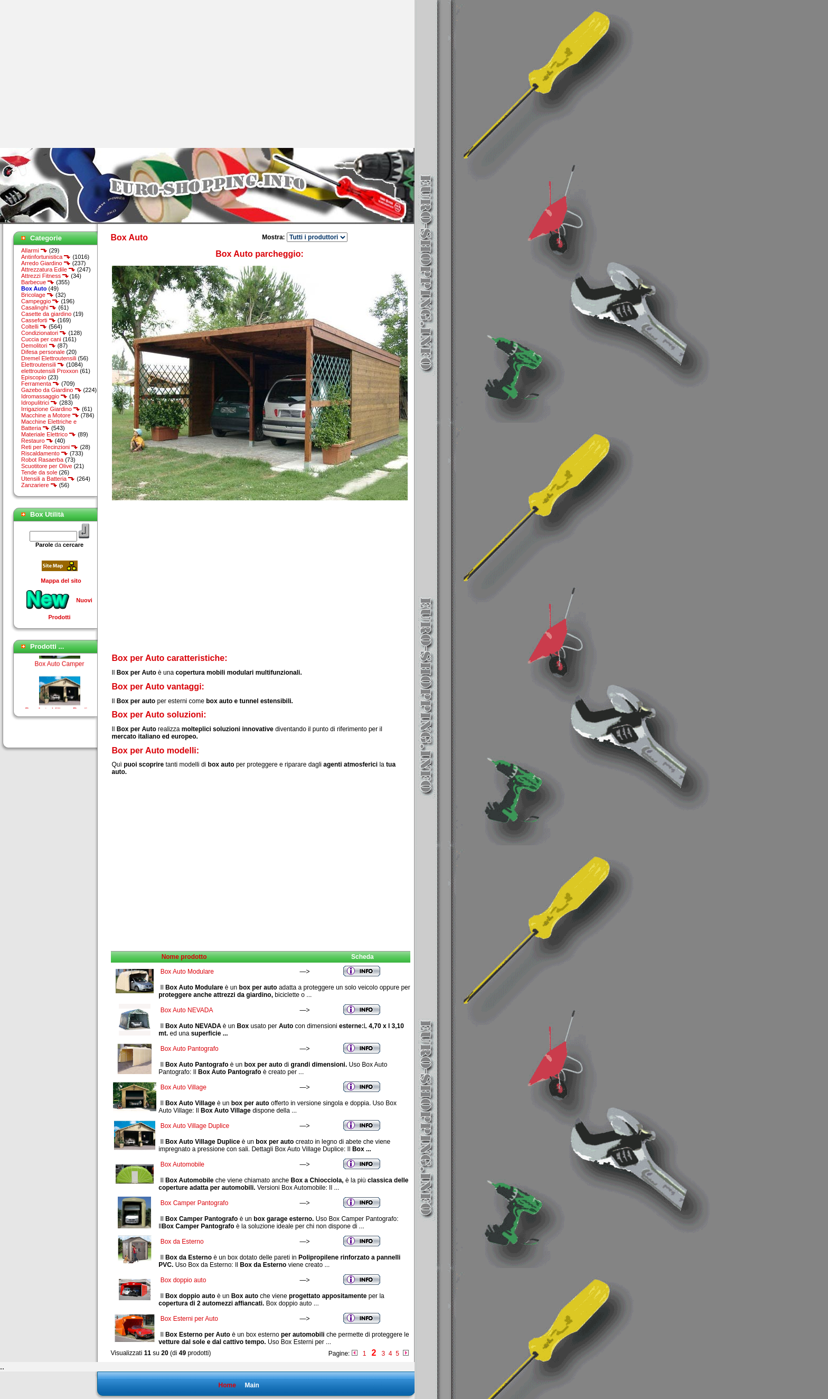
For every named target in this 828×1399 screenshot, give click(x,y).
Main (251, 1385)
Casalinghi (39, 307)
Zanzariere (39, 485)
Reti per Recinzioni (49, 447)
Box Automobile (182, 1164)
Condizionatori (44, 333)
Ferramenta (40, 383)
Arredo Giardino (46, 263)
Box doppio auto (183, 1280)
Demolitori (38, 345)
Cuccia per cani (41, 339)
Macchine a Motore (50, 415)
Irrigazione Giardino (50, 409)
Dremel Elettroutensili (49, 358)
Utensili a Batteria (48, 478)
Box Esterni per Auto (189, 1318)
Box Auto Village (183, 1087)
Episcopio (33, 377)
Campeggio (40, 301)
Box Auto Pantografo (190, 1048)
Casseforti (38, 320)
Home (227, 1385)
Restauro (37, 440)
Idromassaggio (44, 396)
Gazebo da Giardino (51, 390)
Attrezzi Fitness (45, 276)
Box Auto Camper (59, 666)
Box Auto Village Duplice (195, 1126)
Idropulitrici (39, 402)
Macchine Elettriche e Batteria (49, 424)
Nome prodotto (184, 956)
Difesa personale (43, 352)
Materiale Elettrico (48, 434)
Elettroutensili (42, 364)
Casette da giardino (46, 314)
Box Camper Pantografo (195, 1203)
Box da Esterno (182, 1241)
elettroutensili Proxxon (49, 371)
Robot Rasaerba (42, 459)
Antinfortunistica (46, 257)
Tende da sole (39, 472)
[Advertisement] (88, 74)
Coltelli (34, 326)
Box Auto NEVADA (187, 1010)
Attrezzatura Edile (48, 269)
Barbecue (37, 282)
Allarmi (34, 250)
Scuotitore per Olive (46, 466)
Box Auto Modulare (187, 971)
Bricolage (37, 295)
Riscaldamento (44, 453)
